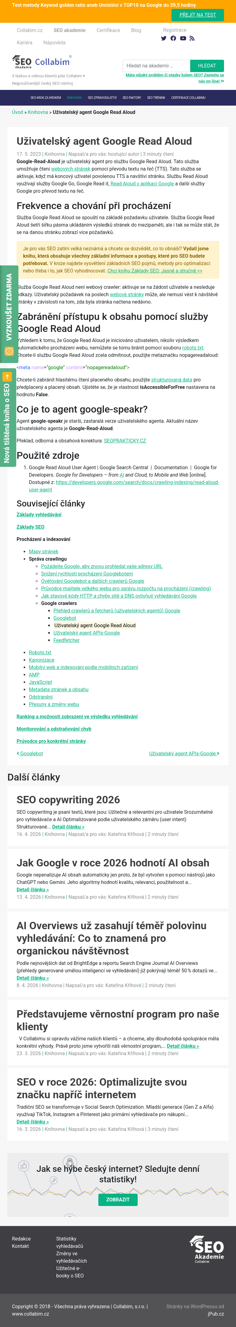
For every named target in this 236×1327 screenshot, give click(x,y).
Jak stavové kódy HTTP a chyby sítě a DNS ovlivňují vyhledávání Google (119, 596)
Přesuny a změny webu (54, 704)
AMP (34, 675)
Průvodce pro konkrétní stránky (51, 741)
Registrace (174, 30)
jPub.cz (216, 1314)
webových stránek (71, 169)
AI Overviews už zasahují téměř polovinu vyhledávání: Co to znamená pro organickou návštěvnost (111, 938)
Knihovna (74, 97)
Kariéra (24, 43)
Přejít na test (197, 15)
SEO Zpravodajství (102, 97)
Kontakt (20, 1246)
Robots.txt (40, 652)
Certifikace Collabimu (188, 97)
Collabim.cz (29, 30)
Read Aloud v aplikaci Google (142, 184)
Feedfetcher (66, 640)
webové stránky (127, 294)
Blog (136, 30)
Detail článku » (68, 827)
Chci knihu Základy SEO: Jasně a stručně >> (155, 271)
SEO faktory (132, 97)
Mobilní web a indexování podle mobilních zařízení (83, 667)
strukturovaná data (171, 380)
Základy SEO (31, 527)
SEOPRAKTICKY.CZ (125, 441)
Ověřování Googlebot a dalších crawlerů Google (92, 581)
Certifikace (108, 30)
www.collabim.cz (30, 1314)
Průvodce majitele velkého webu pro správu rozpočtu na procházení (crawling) (126, 588)
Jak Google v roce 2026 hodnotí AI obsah (113, 863)
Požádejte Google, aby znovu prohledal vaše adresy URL (102, 566)
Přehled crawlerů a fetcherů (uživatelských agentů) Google (116, 611)
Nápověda (54, 43)
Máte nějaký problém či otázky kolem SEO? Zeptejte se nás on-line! (175, 78)
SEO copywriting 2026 (68, 799)
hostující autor (124, 154)
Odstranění (41, 697)
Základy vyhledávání (39, 515)
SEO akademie (69, 30)
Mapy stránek (43, 552)
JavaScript (40, 682)
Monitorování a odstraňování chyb (54, 729)
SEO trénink (156, 97)
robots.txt (192, 348)
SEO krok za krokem (45, 97)
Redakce (21, 1239)
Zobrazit (118, 1200)
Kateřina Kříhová (126, 834)
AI (122, 475)
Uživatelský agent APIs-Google (86, 633)
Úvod (17, 112)
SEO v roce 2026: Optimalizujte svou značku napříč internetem (102, 1088)
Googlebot (64, 618)
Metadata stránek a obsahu (58, 689)
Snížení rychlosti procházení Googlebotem (87, 574)
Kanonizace (41, 660)
